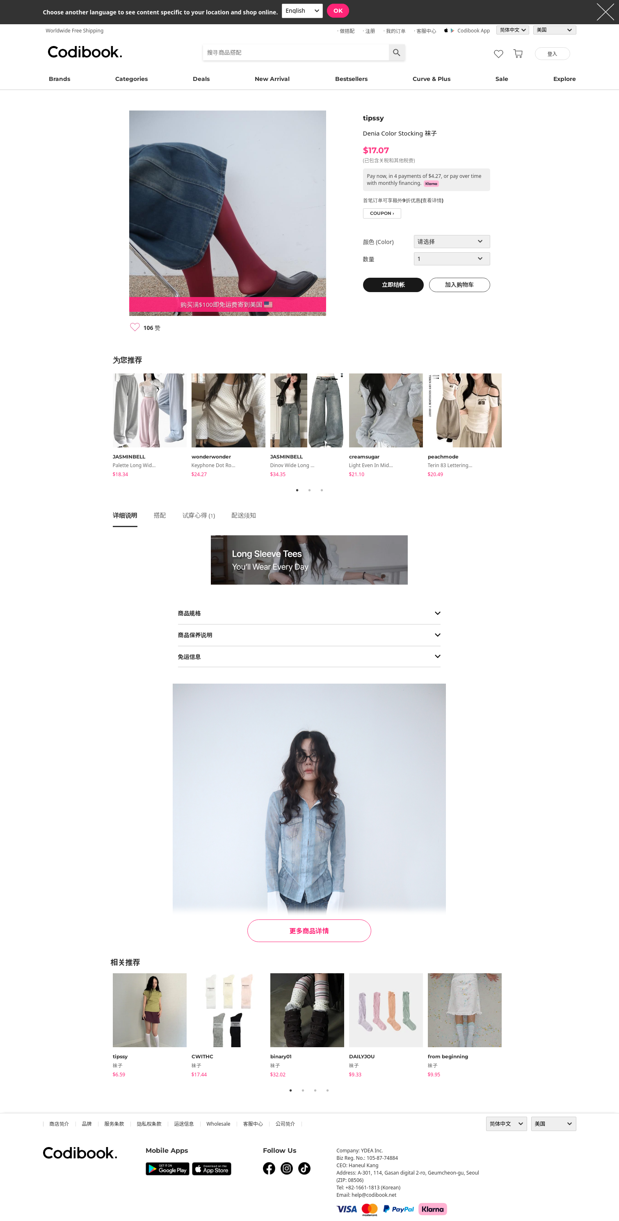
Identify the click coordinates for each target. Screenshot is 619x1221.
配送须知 (243, 515)
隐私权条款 (149, 1123)
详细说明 (125, 515)
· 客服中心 (425, 31)
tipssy (373, 118)
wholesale (219, 1123)
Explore (564, 79)
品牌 (87, 1123)
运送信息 (184, 1123)
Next (513, 427)
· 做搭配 (345, 31)
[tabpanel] (152, 426)
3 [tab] (322, 490)
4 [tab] (328, 1090)
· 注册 (369, 31)
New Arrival (272, 79)
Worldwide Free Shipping (75, 30)
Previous (107, 427)
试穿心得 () (199, 515)
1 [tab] (297, 490)
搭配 (160, 515)
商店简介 (59, 1123)
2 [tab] (310, 490)
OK (338, 10)
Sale (502, 79)
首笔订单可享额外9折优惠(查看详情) (403, 200)
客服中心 (253, 1123)
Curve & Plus (431, 79)
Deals (201, 79)
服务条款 (114, 1123)
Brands (59, 79)
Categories (131, 79)
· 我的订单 (395, 31)
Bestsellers (351, 79)
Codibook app (473, 30)
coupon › (382, 213)
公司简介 (285, 1123)
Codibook (85, 51)
